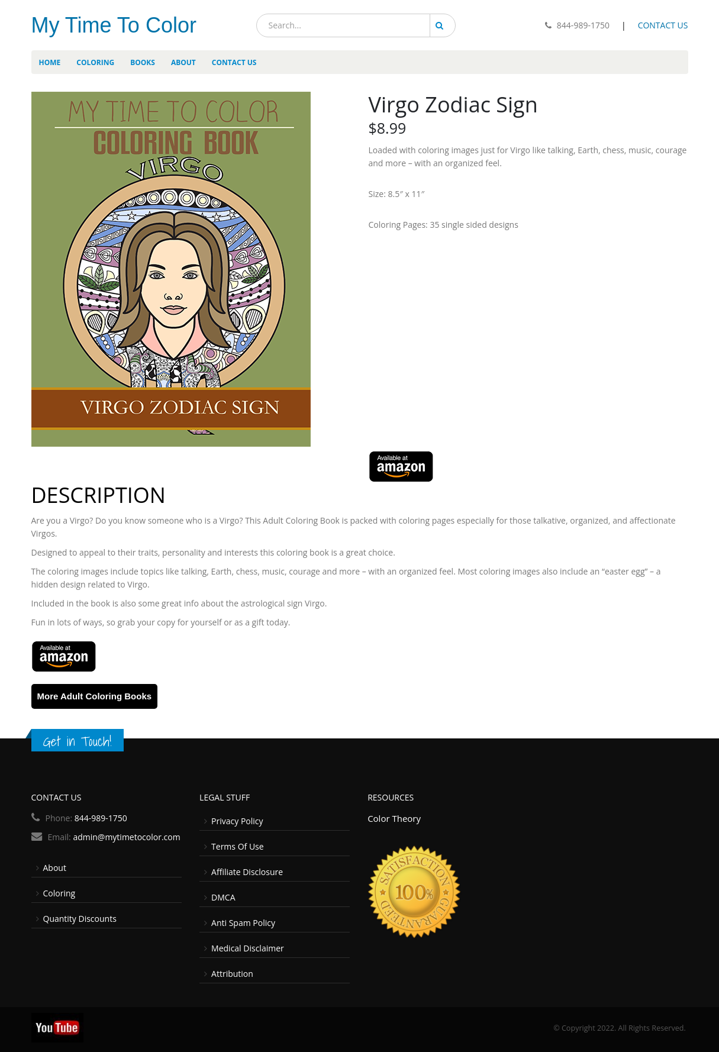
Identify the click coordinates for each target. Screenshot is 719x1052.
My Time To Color (113, 25)
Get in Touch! (77, 741)
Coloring (59, 893)
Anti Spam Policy (243, 922)
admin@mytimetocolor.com (126, 837)
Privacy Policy (237, 821)
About (54, 867)
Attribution (232, 973)
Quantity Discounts (80, 918)
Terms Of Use (237, 846)
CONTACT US (663, 25)
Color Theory (394, 818)
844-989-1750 (583, 25)
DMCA (223, 897)
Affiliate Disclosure (247, 871)
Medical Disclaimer (247, 948)
